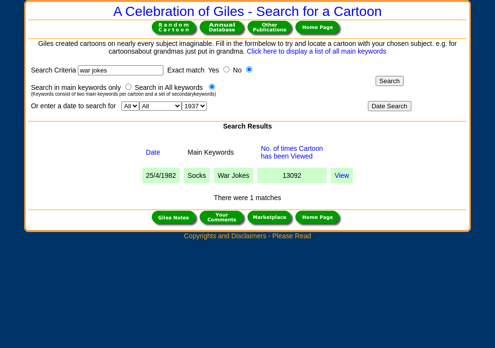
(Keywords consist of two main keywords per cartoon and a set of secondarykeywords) (123, 94)
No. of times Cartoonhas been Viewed (292, 152)
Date (153, 152)
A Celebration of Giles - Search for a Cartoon (247, 11)
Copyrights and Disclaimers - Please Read (247, 236)
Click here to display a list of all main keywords (316, 51)
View (342, 175)
